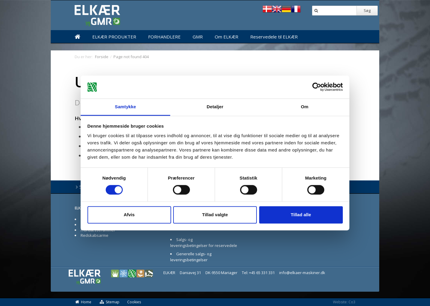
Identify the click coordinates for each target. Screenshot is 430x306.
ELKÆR (80, 208)
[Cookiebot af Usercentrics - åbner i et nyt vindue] (317, 87)
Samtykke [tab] (125, 106)
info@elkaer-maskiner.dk (302, 272)
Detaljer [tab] (215, 106)
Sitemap (109, 302)
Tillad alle (301, 214)
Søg (367, 10)
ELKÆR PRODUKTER (114, 37)
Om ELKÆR (226, 37)
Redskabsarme (94, 235)
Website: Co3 (344, 302)
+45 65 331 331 (262, 272)
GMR (198, 37)
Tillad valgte (215, 214)
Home (83, 302)
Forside (101, 56)
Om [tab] (304, 106)
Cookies (134, 302)
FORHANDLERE (164, 37)
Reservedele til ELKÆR (274, 37)
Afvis (129, 214)
